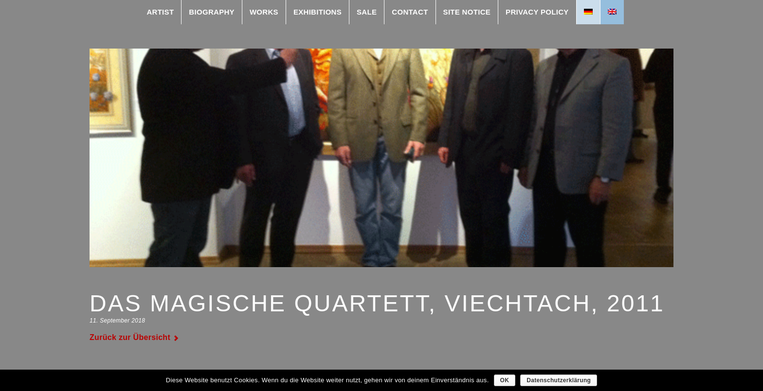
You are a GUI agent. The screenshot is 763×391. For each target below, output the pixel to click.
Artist (160, 12)
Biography (212, 12)
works (264, 12)
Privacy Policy (537, 12)
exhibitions (317, 12)
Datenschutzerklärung (559, 380)
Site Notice (466, 12)
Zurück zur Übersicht (130, 337)
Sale (367, 12)
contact (410, 12)
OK (504, 380)
